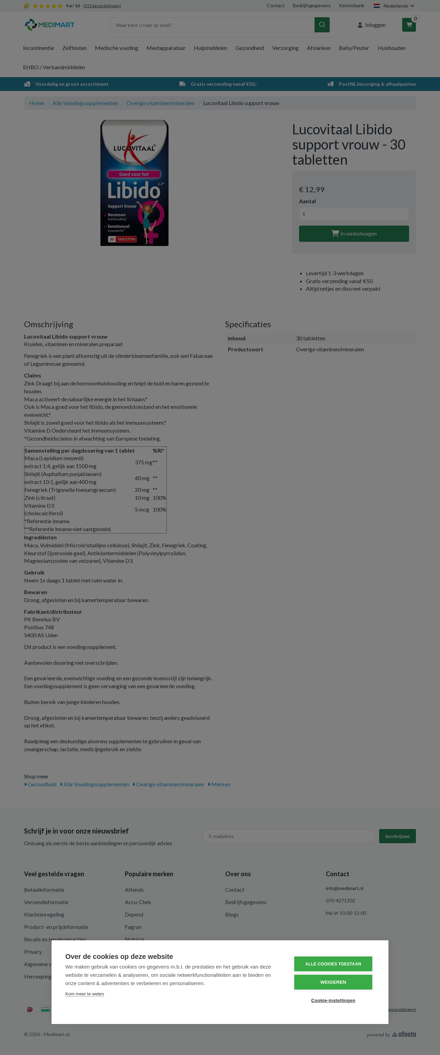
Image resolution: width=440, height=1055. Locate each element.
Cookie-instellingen (333, 1000)
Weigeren (333, 982)
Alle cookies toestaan (333, 964)
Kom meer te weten (84, 993)
